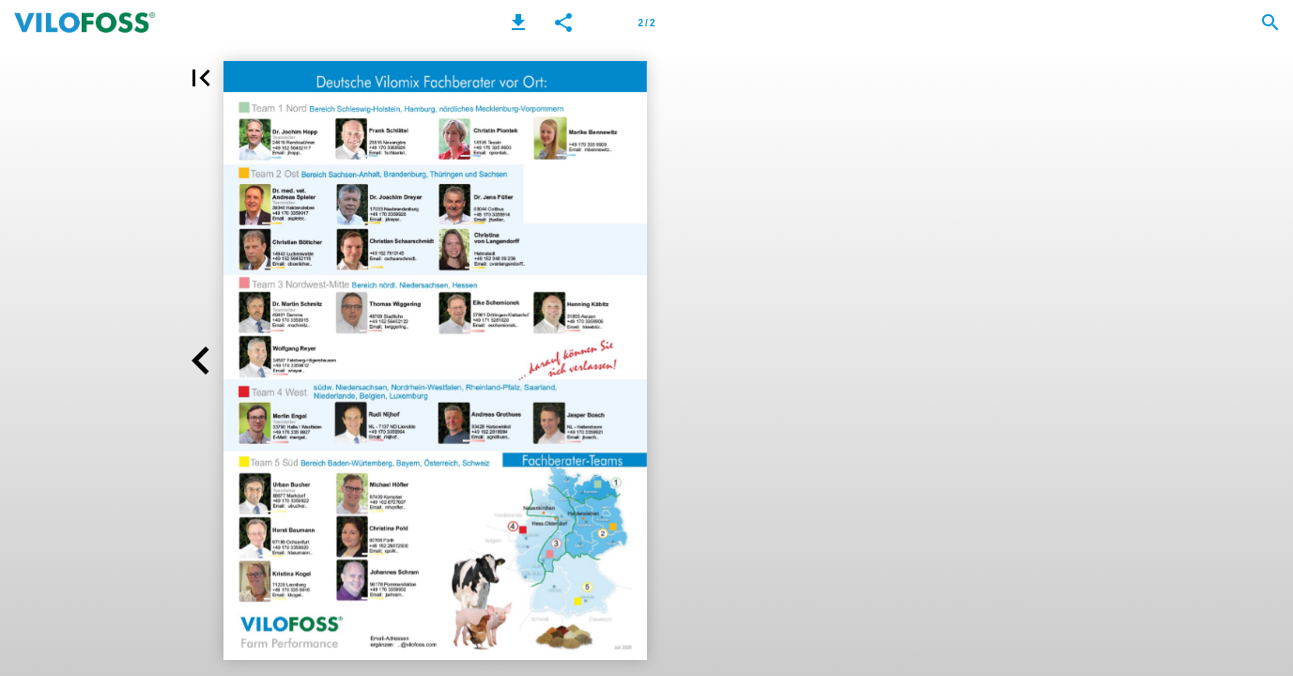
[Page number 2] (647, 22)
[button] (518, 22)
